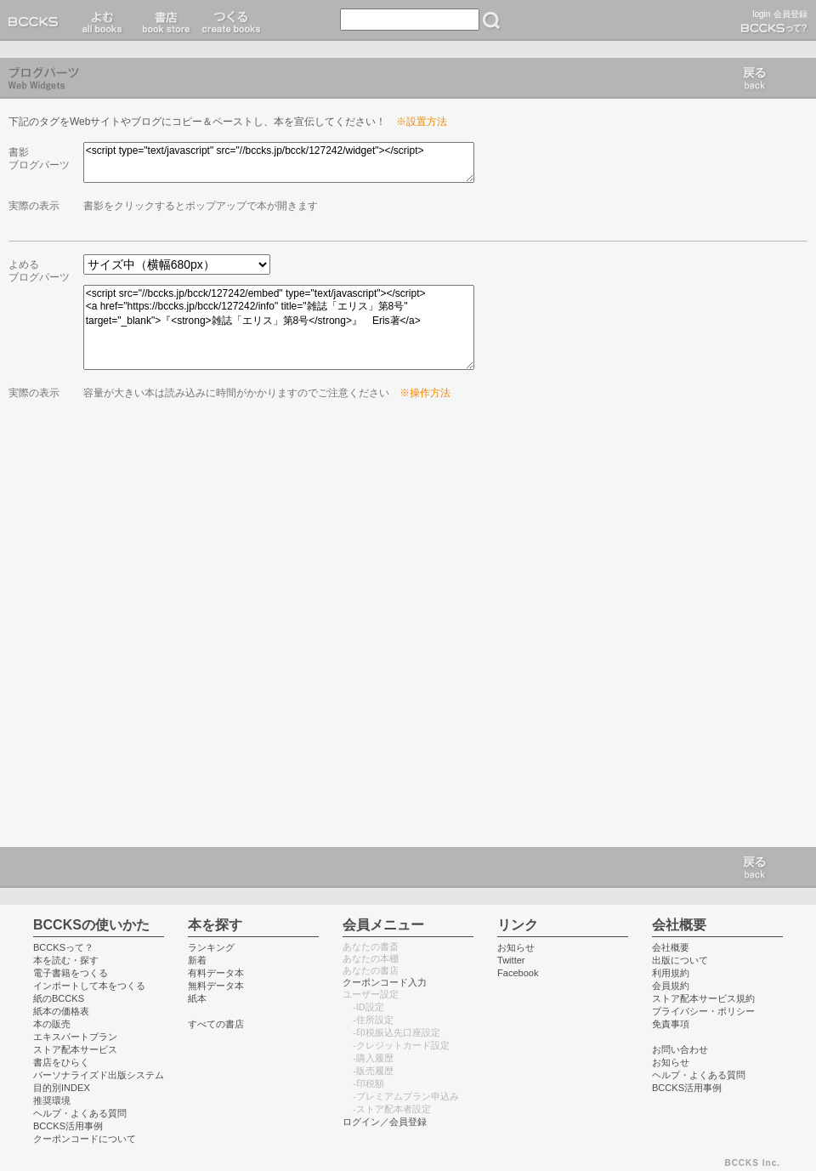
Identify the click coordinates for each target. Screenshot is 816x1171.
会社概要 (670, 947)
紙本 (197, 998)
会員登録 (791, 14)
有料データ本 (216, 973)
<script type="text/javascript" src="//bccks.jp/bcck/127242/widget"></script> (278, 162)
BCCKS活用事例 (68, 1126)
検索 (491, 20)
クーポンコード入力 (385, 982)
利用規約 (670, 973)
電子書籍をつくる (70, 973)
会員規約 (670, 986)
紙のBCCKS (58, 998)
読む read (102, 20)
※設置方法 (421, 122)
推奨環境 (52, 1100)
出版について (680, 960)
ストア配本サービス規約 (703, 998)
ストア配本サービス (75, 1049)
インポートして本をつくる (89, 986)
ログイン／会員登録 (385, 1122)
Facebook (518, 973)
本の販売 (52, 1024)
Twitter (511, 960)
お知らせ (516, 947)
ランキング (211, 947)
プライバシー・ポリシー (703, 1011)
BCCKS (36, 20)
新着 (197, 960)
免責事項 (670, 1024)
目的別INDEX (61, 1088)
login (761, 14)
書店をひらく (61, 1062)
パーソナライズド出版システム (98, 1075)
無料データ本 (216, 986)
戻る (755, 78)
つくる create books (231, 20)
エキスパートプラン (75, 1037)
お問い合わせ (680, 1049)
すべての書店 (216, 1024)
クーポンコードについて (84, 1139)
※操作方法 (425, 393)
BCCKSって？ (63, 947)
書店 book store (164, 20)
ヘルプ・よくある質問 (80, 1113)
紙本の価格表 (61, 1011)
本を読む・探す (66, 960)
